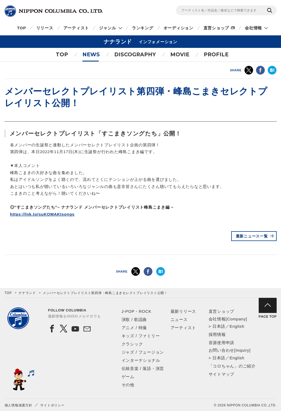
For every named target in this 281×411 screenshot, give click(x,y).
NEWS (91, 54)
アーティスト (76, 28)
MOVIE (179, 54)
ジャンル (107, 28)
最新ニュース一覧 (252, 236)
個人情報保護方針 (18, 405)
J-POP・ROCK (137, 311)
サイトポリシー (52, 405)
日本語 (218, 326)
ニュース (179, 319)
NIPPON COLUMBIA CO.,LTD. (54, 11)
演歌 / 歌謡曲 (134, 319)
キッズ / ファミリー (141, 335)
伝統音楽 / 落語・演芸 (143, 368)
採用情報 (217, 334)
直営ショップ (216, 28)
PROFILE (216, 54)
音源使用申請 (221, 342)
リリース (44, 28)
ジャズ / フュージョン (143, 352)
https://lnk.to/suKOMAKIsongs (42, 214)
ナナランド (27, 293)
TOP (21, 28)
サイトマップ (221, 374)
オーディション (178, 28)
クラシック (132, 344)
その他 (128, 384)
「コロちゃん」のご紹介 (232, 366)
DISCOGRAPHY (135, 54)
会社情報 (253, 28)
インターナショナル (141, 360)
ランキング (142, 28)
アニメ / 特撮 (134, 327)
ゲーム (128, 376)
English (237, 326)
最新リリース (183, 311)
